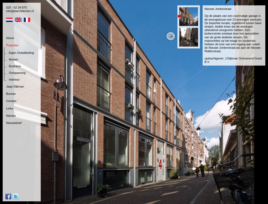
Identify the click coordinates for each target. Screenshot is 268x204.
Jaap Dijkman (15, 86)
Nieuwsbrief (13, 122)
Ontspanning (17, 72)
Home (10, 38)
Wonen (13, 59)
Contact (11, 101)
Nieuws (11, 115)
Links (9, 108)
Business (15, 66)
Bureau (11, 93)
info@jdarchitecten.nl (20, 11)
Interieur (14, 79)
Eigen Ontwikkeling (21, 52)
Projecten (12, 45)
